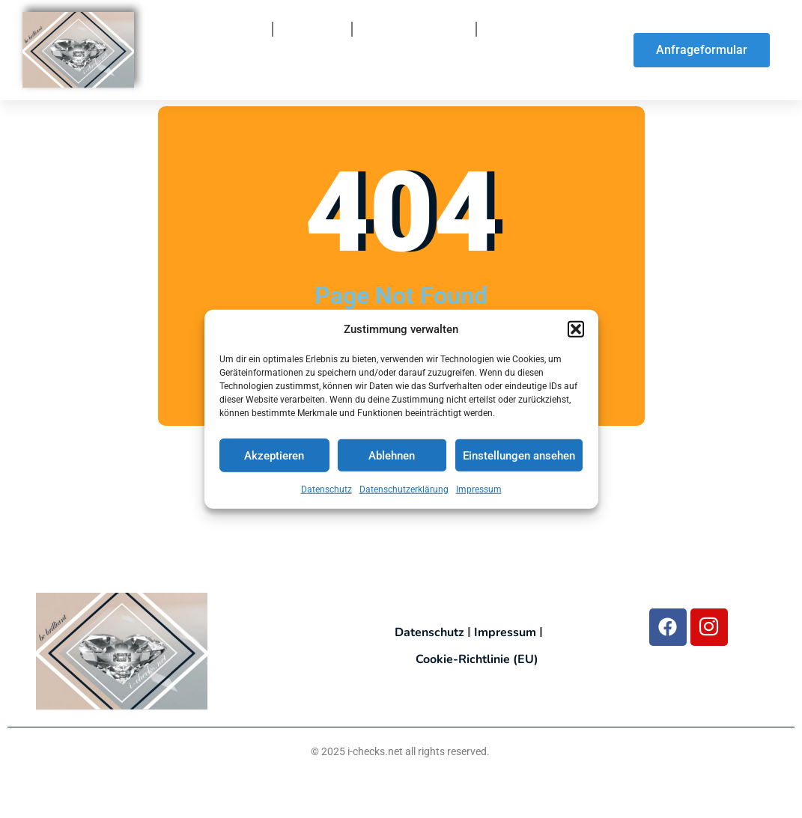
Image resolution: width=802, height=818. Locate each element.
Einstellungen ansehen (519, 458)
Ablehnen (391, 458)
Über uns (312, 29)
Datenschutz (326, 492)
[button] (575, 331)
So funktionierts (414, 29)
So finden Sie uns (289, 71)
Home (242, 29)
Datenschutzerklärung (404, 492)
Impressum (479, 492)
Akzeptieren (274, 458)
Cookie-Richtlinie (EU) (477, 659)
